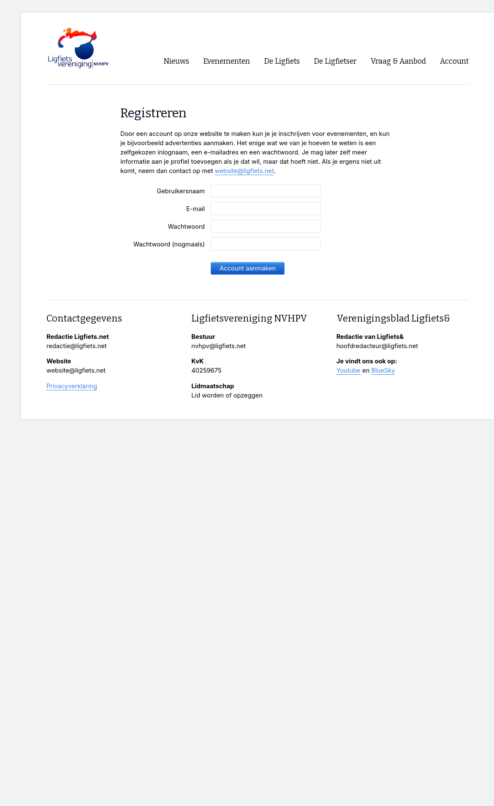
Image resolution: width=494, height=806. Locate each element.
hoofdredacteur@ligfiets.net (377, 346)
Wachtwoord (186, 226)
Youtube (349, 370)
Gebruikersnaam (181, 191)
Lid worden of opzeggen (227, 395)
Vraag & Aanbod (398, 61)
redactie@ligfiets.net (76, 346)
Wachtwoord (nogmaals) (169, 244)
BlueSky (383, 370)
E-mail (195, 209)
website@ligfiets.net (244, 171)
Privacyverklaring (71, 386)
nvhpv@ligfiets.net (218, 346)
